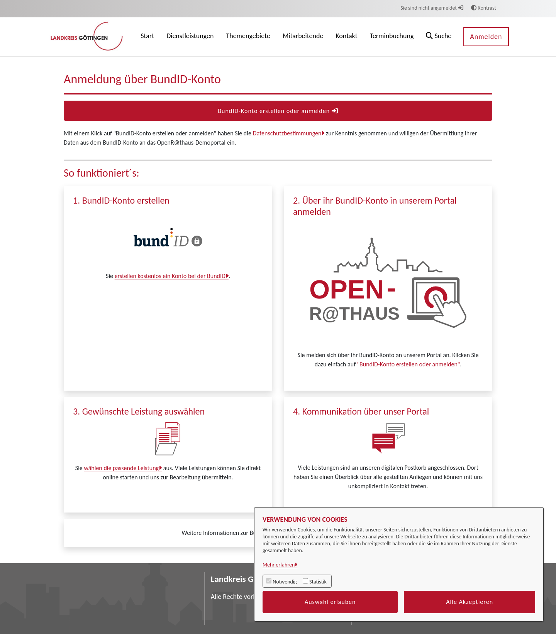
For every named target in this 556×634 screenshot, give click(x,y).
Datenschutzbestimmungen (287, 133)
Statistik (318, 581)
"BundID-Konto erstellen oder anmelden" (408, 364)
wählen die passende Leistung (121, 468)
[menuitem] (147, 36)
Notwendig (285, 581)
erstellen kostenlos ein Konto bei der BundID (170, 276)
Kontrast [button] (483, 8)
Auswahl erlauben (330, 601)
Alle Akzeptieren (469, 601)
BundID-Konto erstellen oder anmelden (278, 111)
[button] (439, 36)
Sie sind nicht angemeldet (431, 8)
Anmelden (486, 36)
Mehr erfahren (279, 564)
